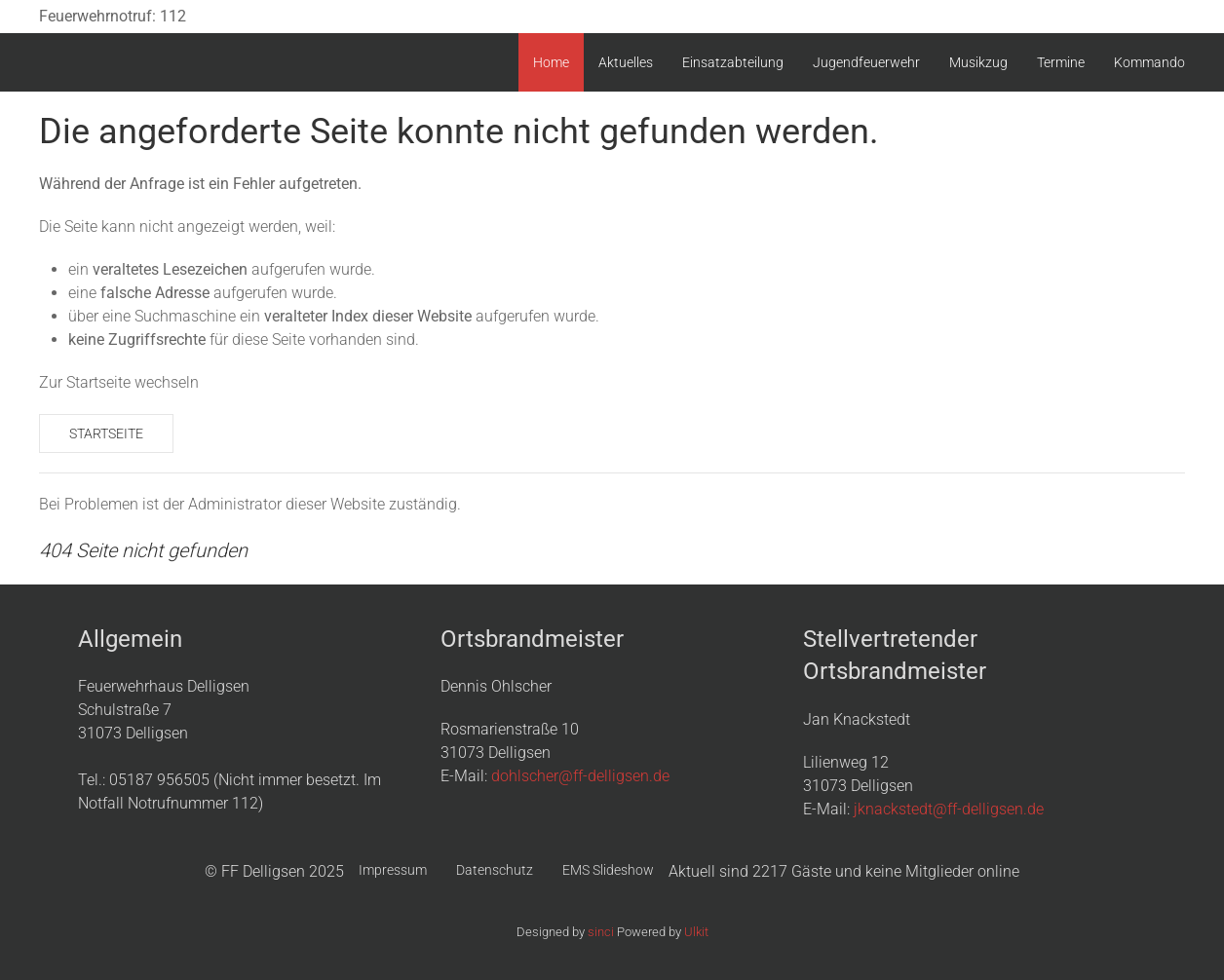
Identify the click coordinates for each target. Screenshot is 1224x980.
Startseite (106, 433)
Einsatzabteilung (733, 62)
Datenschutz (494, 870)
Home (551, 62)
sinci (601, 931)
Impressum (393, 870)
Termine (1061, 62)
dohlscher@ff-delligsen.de (580, 776)
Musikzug (978, 62)
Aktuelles (625, 62)
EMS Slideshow (608, 870)
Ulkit (696, 931)
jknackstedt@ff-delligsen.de (949, 809)
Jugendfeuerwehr (866, 62)
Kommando (1149, 62)
